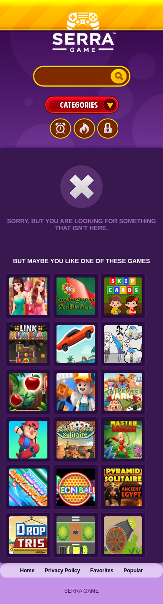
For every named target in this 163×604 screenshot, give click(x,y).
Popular (133, 571)
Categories (81, 105)
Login (107, 128)
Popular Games (84, 128)
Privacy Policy (62, 571)
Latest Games (60, 128)
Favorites (101, 571)
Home (27, 571)
